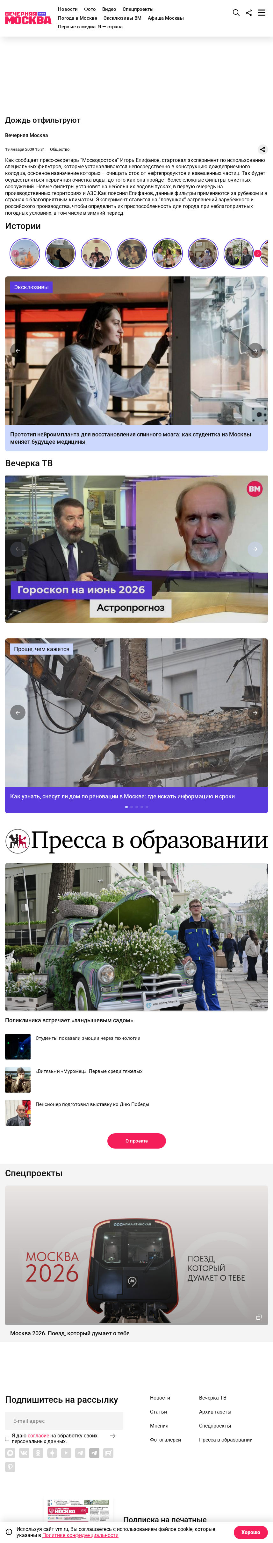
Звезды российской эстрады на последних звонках (96, 254)
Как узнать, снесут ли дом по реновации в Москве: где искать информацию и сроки (136, 712)
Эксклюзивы (31, 287)
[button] (258, 253)
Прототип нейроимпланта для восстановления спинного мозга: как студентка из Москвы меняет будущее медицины (136, 350)
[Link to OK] (38, 1453)
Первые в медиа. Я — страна (90, 27)
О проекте (137, 1141)
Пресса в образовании (226, 1439)
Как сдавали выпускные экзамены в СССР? (203, 254)
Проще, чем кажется (41, 649)
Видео (109, 9)
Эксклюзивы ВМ (122, 18)
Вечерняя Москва (26, 135)
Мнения (159, 1425)
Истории (23, 226)
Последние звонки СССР (132, 254)
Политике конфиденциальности (80, 1535)
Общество (59, 149)
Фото (90, 9)
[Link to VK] (24, 1453)
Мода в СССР (61, 254)
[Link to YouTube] (66, 1453)
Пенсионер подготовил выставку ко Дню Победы (92, 1104)
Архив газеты (215, 1411)
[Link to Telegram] (80, 1453)
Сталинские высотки (25, 254)
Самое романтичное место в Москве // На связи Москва (168, 254)
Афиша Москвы (166, 18)
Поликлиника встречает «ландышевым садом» (69, 1020)
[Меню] (262, 12)
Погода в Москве (77, 18)
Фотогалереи (165, 1439)
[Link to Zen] (52, 1453)
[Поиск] (236, 12)
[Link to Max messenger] (10, 1453)
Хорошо (250, 1532)
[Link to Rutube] (108, 1453)
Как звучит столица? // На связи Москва (239, 254)
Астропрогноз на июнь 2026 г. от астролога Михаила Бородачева (136, 549)
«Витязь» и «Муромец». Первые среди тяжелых (89, 1071)
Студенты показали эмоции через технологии (88, 1038)
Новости (68, 9)
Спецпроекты (138, 9)
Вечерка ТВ (29, 463)
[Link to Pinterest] (10, 1467)
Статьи (158, 1411)
